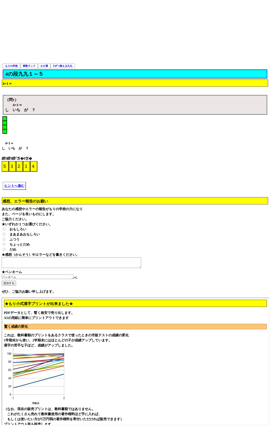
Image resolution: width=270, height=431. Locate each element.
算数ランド (29, 65)
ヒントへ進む (14, 185)
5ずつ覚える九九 (62, 65)
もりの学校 (11, 65)
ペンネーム (42, 279)
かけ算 (44, 65)
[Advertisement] (135, 31)
